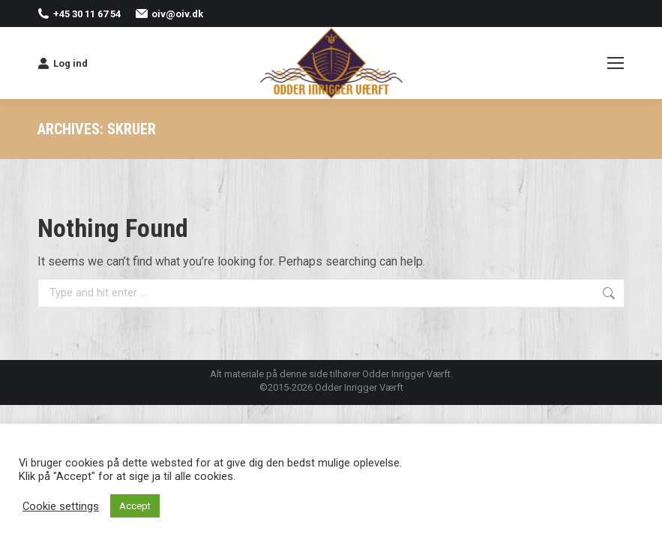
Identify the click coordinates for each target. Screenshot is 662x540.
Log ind (62, 63)
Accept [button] (135, 506)
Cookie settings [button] (60, 506)
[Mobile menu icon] (616, 63)
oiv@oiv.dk (169, 14)
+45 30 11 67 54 (79, 14)
